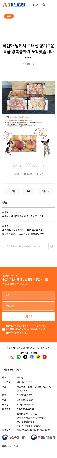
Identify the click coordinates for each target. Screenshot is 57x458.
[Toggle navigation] (53, 5)
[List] (28, 191)
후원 (9, 16)
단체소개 (11, 348)
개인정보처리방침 (28, 353)
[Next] (45, 191)
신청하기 (28, 316)
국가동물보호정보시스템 (27, 348)
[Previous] (12, 191)
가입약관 (45, 348)
